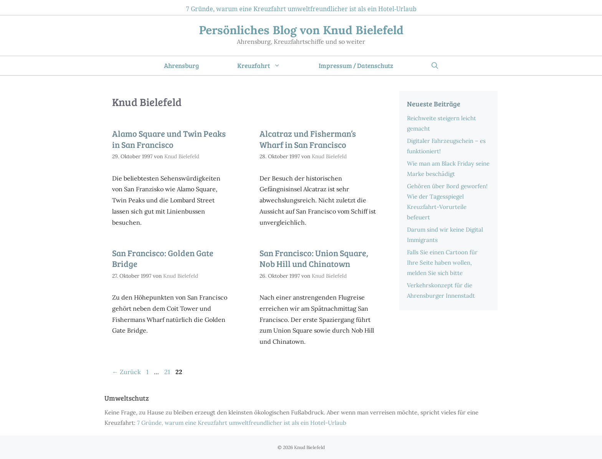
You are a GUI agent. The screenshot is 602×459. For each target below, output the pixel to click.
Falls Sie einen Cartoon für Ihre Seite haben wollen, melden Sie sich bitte (442, 263)
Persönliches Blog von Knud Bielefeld (301, 30)
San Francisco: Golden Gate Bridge (162, 258)
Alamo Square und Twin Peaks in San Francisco (169, 139)
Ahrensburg (181, 65)
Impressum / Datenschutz (356, 65)
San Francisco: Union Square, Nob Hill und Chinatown (314, 258)
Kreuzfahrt (268, 65)
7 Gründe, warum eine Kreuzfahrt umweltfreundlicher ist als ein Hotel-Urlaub (301, 9)
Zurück (126, 372)
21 (168, 372)
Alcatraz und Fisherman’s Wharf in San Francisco (308, 139)
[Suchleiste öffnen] (434, 65)
